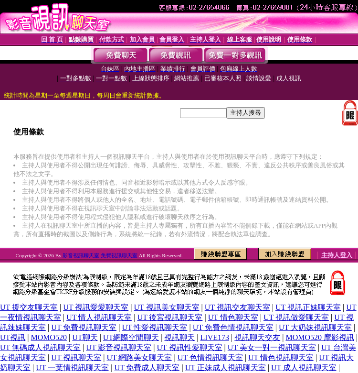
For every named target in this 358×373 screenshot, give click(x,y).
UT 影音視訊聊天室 (118, 347)
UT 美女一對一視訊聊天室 (272, 347)
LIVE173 (214, 337)
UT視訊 (12, 337)
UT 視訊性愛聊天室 (189, 347)
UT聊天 (84, 337)
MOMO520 (49, 337)
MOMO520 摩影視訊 (319, 337)
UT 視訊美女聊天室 (167, 307)
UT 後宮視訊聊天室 (169, 317)
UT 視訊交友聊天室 (237, 307)
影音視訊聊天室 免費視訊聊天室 (100, 255)
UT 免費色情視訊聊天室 (233, 327)
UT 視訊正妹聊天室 (308, 307)
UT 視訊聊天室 (76, 357)
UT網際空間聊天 (131, 337)
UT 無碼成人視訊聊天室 (40, 347)
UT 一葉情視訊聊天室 (72, 367)
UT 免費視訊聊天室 (83, 327)
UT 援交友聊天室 (29, 307)
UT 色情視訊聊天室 (210, 357)
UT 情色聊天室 (233, 317)
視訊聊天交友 (257, 337)
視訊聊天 (179, 337)
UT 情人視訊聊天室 (99, 317)
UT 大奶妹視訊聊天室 (315, 327)
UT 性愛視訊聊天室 (154, 327)
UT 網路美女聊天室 (139, 357)
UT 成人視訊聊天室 (304, 367)
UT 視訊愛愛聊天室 (95, 307)
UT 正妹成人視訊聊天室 (225, 367)
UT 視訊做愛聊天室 (296, 317)
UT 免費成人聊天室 (146, 367)
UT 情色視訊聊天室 (281, 357)
